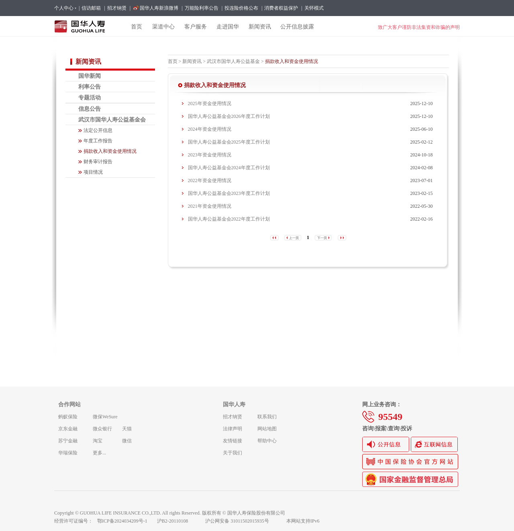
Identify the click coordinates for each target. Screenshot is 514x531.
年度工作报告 (98, 141)
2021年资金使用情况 (209, 206)
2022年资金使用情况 (209, 180)
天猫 (127, 429)
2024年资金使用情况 (209, 129)
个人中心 (64, 8)
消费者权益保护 (281, 8)
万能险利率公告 (201, 8)
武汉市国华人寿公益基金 (233, 61)
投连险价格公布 (241, 8)
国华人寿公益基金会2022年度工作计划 (229, 219)
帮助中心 (267, 441)
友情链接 (232, 441)
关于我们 (232, 453)
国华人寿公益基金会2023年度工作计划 (229, 193)
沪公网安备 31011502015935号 (242, 521)
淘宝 (97, 441)
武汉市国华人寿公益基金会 (112, 119)
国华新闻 (89, 76)
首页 (172, 61)
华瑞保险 (68, 453)
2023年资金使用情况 (209, 155)
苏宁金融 (68, 441)
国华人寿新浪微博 (159, 8)
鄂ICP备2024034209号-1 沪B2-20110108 (147, 521)
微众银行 (102, 429)
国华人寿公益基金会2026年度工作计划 (229, 116)
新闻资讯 (192, 61)
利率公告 (89, 86)
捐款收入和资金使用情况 (110, 151)
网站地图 (267, 429)
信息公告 (89, 108)
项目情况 (93, 172)
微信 (127, 441)
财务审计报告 (98, 161)
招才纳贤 (116, 8)
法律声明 (232, 429)
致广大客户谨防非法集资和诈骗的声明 (419, 27)
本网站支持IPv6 (303, 521)
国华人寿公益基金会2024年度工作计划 (229, 167)
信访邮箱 (91, 8)
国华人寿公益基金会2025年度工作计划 (229, 142)
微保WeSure (105, 417)
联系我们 (267, 417)
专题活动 (89, 97)
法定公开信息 (98, 130)
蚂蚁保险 (68, 417)
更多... (99, 453)
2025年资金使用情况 (209, 103)
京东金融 (68, 429)
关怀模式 (314, 8)
